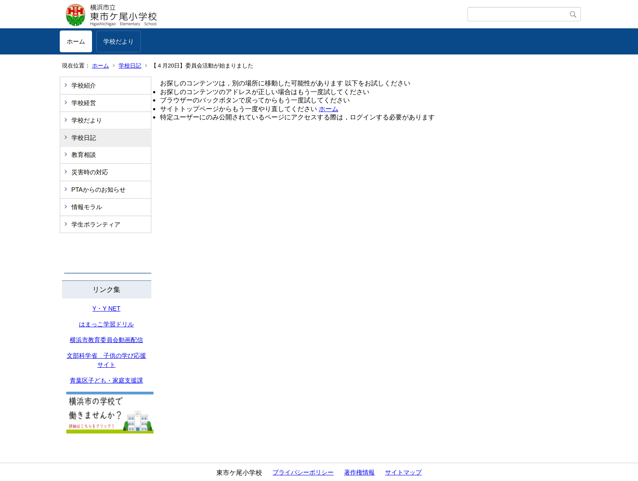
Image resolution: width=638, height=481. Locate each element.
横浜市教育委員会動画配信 (106, 339)
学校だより (118, 41)
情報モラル (87, 206)
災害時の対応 (90, 172)
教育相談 (84, 154)
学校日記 (130, 65)
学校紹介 (84, 85)
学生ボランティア (96, 224)
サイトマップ (403, 472)
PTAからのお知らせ (99, 189)
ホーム (76, 41)
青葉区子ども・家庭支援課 (106, 380)
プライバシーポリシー (303, 472)
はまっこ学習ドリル (106, 324)
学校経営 (84, 102)
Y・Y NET (106, 308)
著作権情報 (359, 472)
